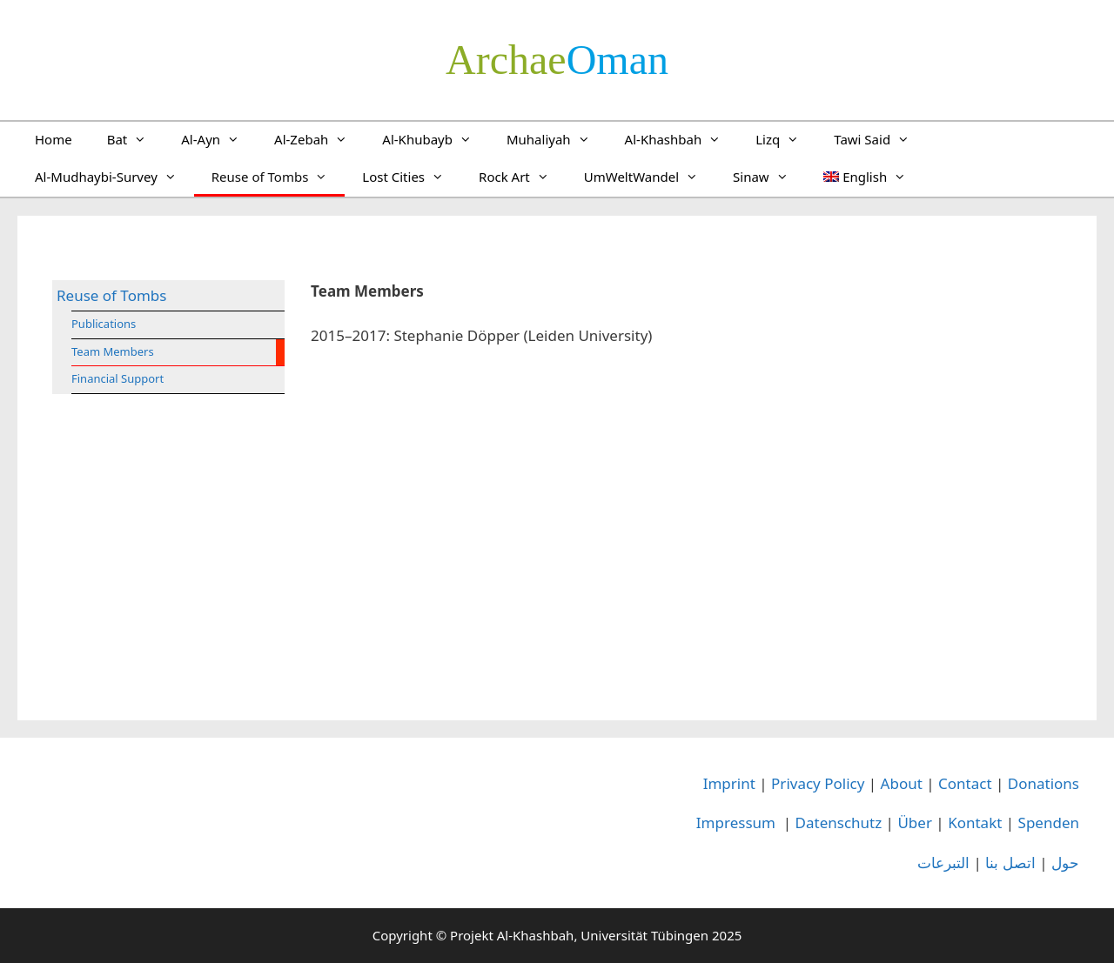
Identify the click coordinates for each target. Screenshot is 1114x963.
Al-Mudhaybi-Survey (114, 176)
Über (914, 823)
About (902, 783)
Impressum (735, 823)
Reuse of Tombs (278, 176)
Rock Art (523, 176)
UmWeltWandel (649, 176)
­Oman (557, 60)
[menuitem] (865, 176)
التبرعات (943, 863)
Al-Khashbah (682, 139)
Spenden (1048, 823)
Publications (103, 323)
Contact (965, 783)
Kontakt (975, 823)
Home (53, 139)
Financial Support (117, 378)
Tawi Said (880, 139)
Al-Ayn (219, 139)
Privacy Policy (817, 783)
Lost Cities (411, 176)
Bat (135, 139)
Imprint (729, 783)
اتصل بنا (1010, 863)
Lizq (785, 139)
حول (1065, 863)
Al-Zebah (319, 139)
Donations (1043, 783)
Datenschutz (838, 823)
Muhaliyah (557, 139)
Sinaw (769, 176)
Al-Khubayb (435, 139)
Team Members (112, 351)
